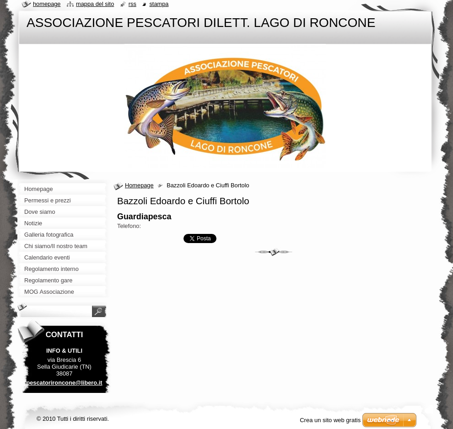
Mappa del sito (95, 3)
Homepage (139, 185)
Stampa (158, 3)
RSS (132, 3)
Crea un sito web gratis (330, 420)
